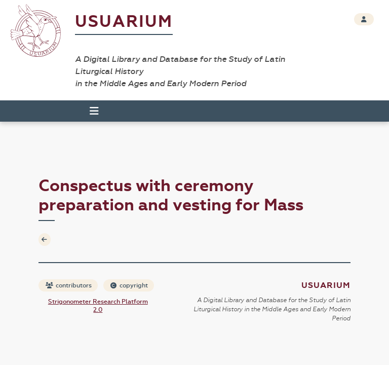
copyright (129, 285)
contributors (69, 285)
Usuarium (124, 21)
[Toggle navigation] (94, 111)
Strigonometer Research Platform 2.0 (98, 305)
